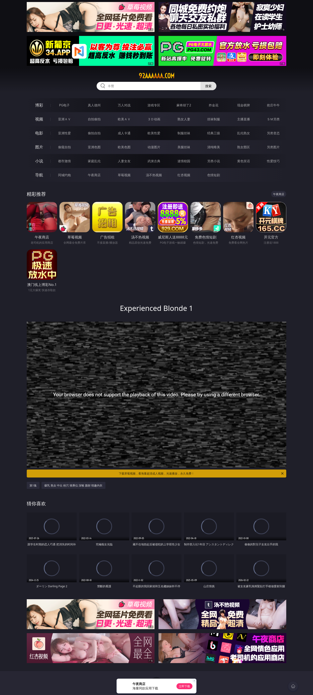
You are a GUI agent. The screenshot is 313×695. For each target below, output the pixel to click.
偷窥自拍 (64, 147)
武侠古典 (154, 161)
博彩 (39, 105)
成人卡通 (124, 133)
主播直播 (243, 119)
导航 (39, 175)
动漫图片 (154, 147)
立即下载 (184, 686)
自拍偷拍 (94, 119)
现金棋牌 (243, 105)
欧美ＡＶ (124, 119)
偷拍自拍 (94, 133)
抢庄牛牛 (273, 105)
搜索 (208, 86)
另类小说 (213, 161)
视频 (39, 119)
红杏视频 (183, 175)
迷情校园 (183, 161)
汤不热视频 (154, 175)
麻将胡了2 (183, 105)
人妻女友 (124, 161)
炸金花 (213, 105)
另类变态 (273, 133)
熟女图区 (243, 147)
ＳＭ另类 (273, 119)
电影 (39, 133)
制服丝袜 (183, 133)
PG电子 (64, 105)
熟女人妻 (183, 119)
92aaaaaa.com (156, 76)
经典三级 (213, 133)
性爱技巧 (273, 161)
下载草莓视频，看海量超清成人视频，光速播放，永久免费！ (201, 473)
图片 (39, 147)
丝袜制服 (213, 119)
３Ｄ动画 (154, 119)
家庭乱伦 (94, 161)
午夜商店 (94, 175)
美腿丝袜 (183, 147)
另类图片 (273, 147)
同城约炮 (64, 175)
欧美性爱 (154, 133)
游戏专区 (154, 105)
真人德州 (94, 105)
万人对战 (124, 105)
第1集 (33, 485)
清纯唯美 (213, 147)
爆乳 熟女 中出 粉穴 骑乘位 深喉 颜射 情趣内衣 (73, 485)
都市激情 (64, 161)
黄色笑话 (243, 161)
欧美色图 (124, 147)
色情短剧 (213, 175)
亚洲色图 (94, 147)
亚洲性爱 (64, 133)
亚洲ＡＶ (64, 119)
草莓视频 (124, 175)
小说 (39, 161)
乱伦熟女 (243, 133)
